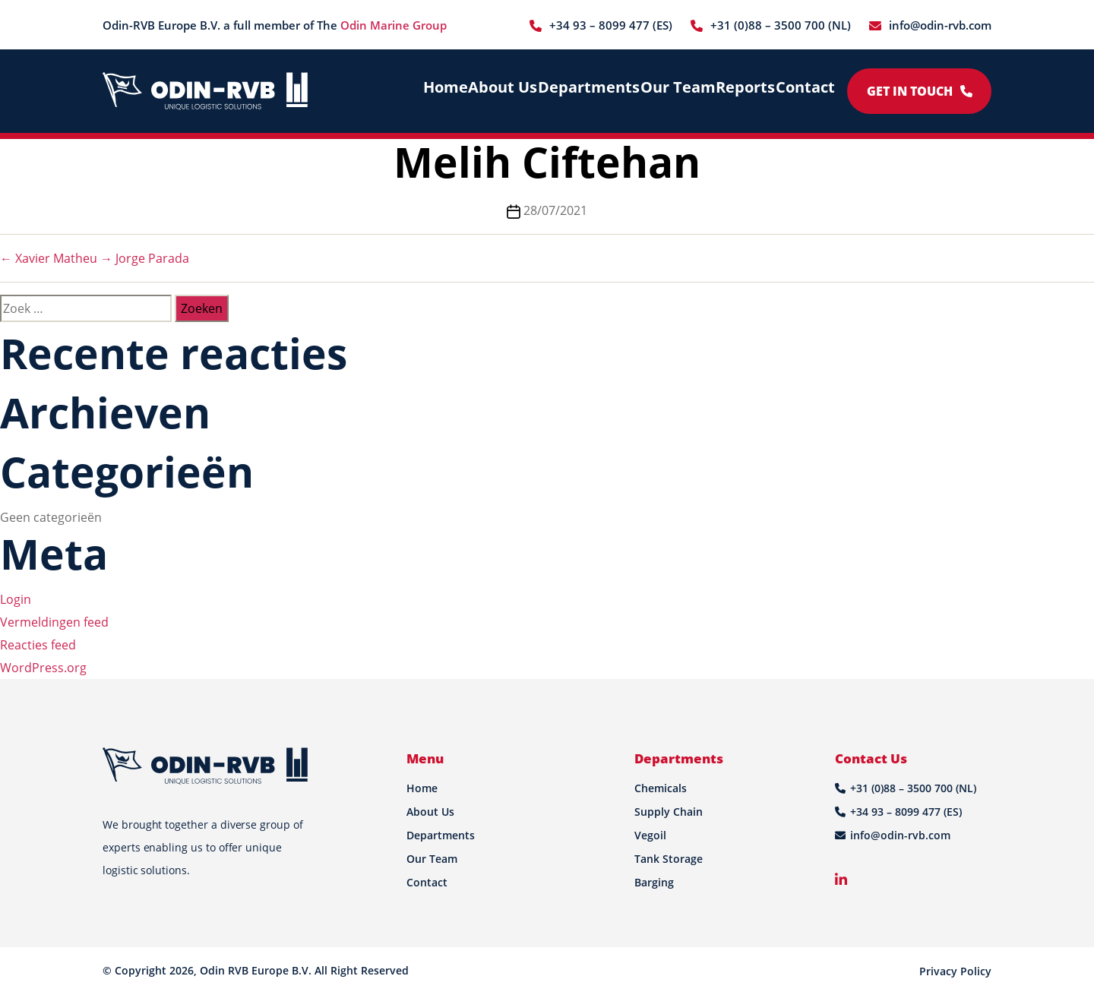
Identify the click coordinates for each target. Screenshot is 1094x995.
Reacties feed (38, 644)
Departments (586, 91)
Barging (654, 882)
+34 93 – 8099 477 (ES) (610, 25)
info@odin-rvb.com (940, 25)
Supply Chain (668, 811)
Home (441, 91)
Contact (803, 91)
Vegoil (650, 835)
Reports (739, 91)
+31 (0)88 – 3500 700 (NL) (780, 25)
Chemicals (660, 788)
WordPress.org (43, 667)
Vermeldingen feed (54, 622)
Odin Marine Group (393, 25)
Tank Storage (668, 858)
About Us (505, 91)
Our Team (670, 91)
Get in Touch (919, 91)
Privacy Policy (955, 971)
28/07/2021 (555, 210)
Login (15, 599)
